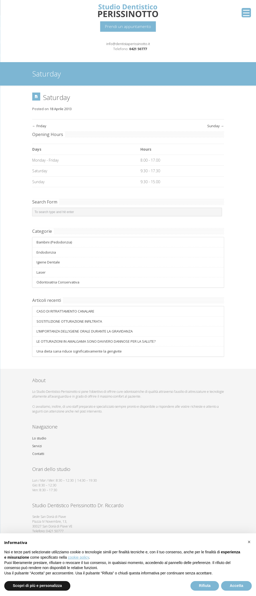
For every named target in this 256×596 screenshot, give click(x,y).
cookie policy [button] (78, 557)
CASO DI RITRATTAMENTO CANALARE (65, 311)
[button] (249, 542)
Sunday (215, 125)
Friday (39, 125)
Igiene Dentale (48, 262)
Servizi (37, 446)
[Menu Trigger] (246, 12)
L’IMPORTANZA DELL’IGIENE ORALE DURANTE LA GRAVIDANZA (84, 331)
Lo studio (39, 438)
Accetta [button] (236, 585)
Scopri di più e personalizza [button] (37, 585)
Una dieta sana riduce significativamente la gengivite (79, 351)
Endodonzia (46, 252)
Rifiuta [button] (205, 585)
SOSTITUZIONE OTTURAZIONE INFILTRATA (69, 321)
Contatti (38, 453)
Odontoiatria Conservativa (57, 282)
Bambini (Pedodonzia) (54, 242)
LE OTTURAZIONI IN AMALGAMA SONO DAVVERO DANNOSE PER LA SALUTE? (96, 341)
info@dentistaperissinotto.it (128, 43)
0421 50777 (138, 48)
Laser (41, 272)
